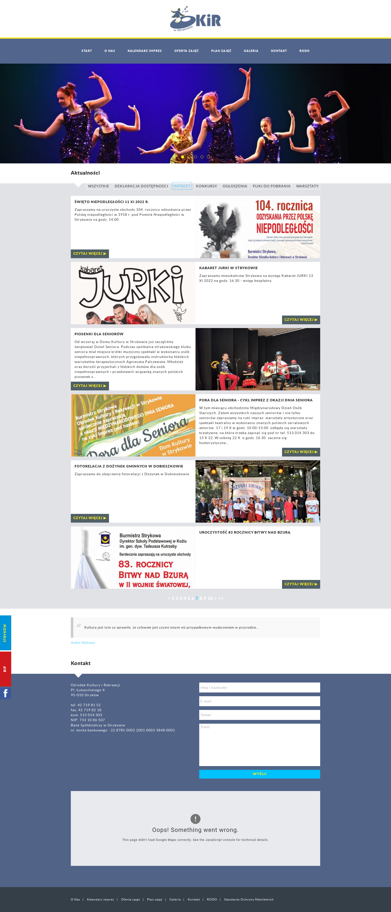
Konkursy (206, 186)
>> (221, 598)
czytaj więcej (87, 253)
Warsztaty (307, 186)
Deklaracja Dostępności (141, 186)
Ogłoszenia (235, 186)
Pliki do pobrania (272, 186)
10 (210, 598)
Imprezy (182, 186)
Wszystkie (98, 186)
